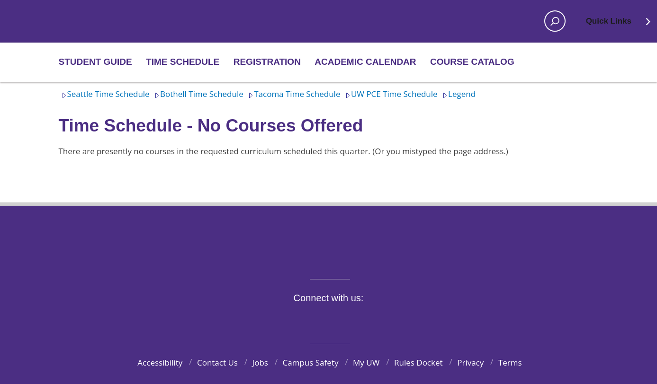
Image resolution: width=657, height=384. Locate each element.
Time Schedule (182, 62)
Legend (458, 93)
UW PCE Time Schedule (390, 93)
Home (90, 21)
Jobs (260, 362)
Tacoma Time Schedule (292, 93)
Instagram (323, 320)
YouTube (345, 320)
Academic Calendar (365, 62)
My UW (366, 362)
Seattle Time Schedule (104, 93)
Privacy (470, 362)
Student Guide (95, 62)
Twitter (301, 320)
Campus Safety (311, 362)
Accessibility (159, 362)
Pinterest (389, 320)
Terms (510, 362)
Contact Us (217, 362)
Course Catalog (472, 62)
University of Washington (328, 236)
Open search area (551, 24)
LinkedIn (368, 320)
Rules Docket (418, 362)
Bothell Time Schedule (197, 93)
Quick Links (619, 24)
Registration (267, 62)
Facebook (279, 320)
